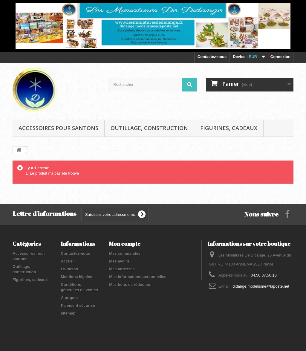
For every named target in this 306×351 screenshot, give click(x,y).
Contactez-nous (212, 56)
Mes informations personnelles (137, 276)
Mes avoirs (119, 261)
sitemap (68, 313)
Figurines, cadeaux (228, 128)
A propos (69, 297)
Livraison (69, 269)
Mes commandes (124, 253)
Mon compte (124, 243)
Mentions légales (76, 276)
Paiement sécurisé (78, 305)
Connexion (280, 56)
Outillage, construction (149, 128)
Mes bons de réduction (130, 284)
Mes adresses (121, 269)
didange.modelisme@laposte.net (260, 286)
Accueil (68, 261)
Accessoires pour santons (58, 128)
